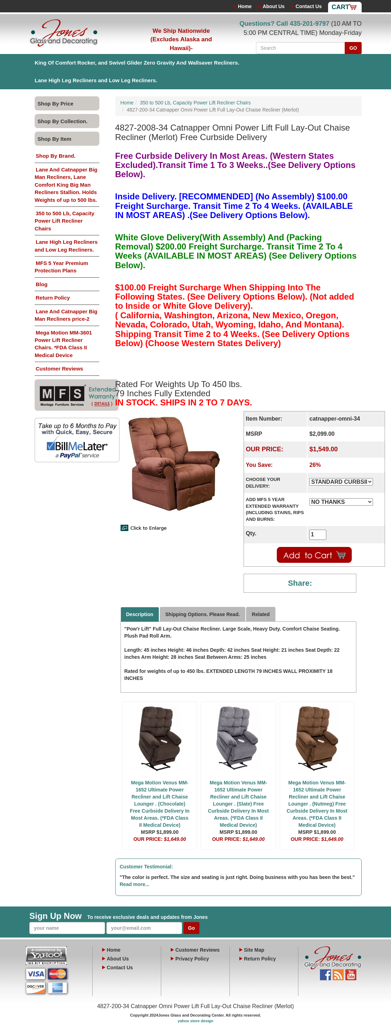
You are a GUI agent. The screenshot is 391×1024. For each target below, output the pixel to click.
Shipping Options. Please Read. (202, 614)
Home (245, 6)
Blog (41, 284)
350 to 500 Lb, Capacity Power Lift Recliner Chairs (64, 220)
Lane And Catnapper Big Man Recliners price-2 (66, 315)
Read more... (135, 884)
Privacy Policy (192, 959)
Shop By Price (55, 104)
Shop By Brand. (56, 156)
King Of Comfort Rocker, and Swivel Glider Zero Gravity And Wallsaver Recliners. (137, 63)
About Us (274, 6)
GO (353, 48)
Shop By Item (54, 139)
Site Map (254, 950)
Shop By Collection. (62, 121)
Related (261, 614)
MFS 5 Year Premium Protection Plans (61, 266)
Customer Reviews (59, 369)
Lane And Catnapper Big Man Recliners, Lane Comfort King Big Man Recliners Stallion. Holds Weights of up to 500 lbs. (66, 185)
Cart (340, 7)
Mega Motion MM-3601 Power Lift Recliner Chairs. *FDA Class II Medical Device (63, 344)
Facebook (325, 973)
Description (139, 614)
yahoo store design (196, 1021)
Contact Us (309, 6)
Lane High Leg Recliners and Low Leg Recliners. (96, 80)
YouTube (350, 973)
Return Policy (53, 298)
